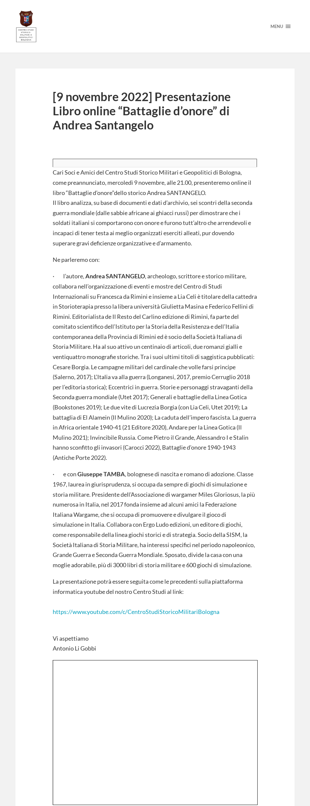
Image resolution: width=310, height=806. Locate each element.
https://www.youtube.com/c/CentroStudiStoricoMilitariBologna (136, 611)
